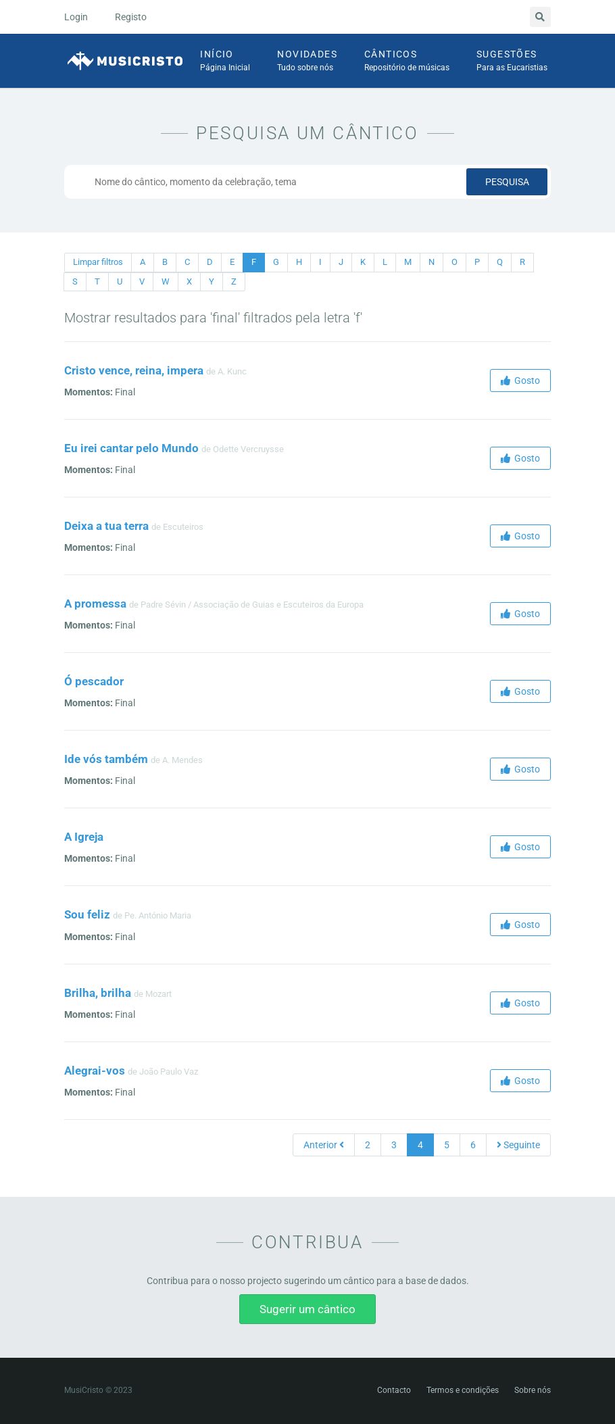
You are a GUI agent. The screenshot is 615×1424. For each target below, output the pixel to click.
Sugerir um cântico (307, 1309)
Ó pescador (94, 681)
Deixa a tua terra (106, 526)
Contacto (394, 1390)
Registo (131, 16)
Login (76, 16)
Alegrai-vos (94, 1070)
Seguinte (518, 1144)
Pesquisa (507, 181)
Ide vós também (106, 759)
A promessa (95, 603)
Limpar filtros (98, 262)
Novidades (307, 61)
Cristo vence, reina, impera (133, 370)
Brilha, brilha (97, 993)
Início (225, 61)
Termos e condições (462, 1390)
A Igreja (83, 836)
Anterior (323, 1144)
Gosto (520, 380)
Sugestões (511, 61)
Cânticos (406, 61)
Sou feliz (87, 914)
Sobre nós (532, 1390)
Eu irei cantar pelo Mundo (131, 448)
